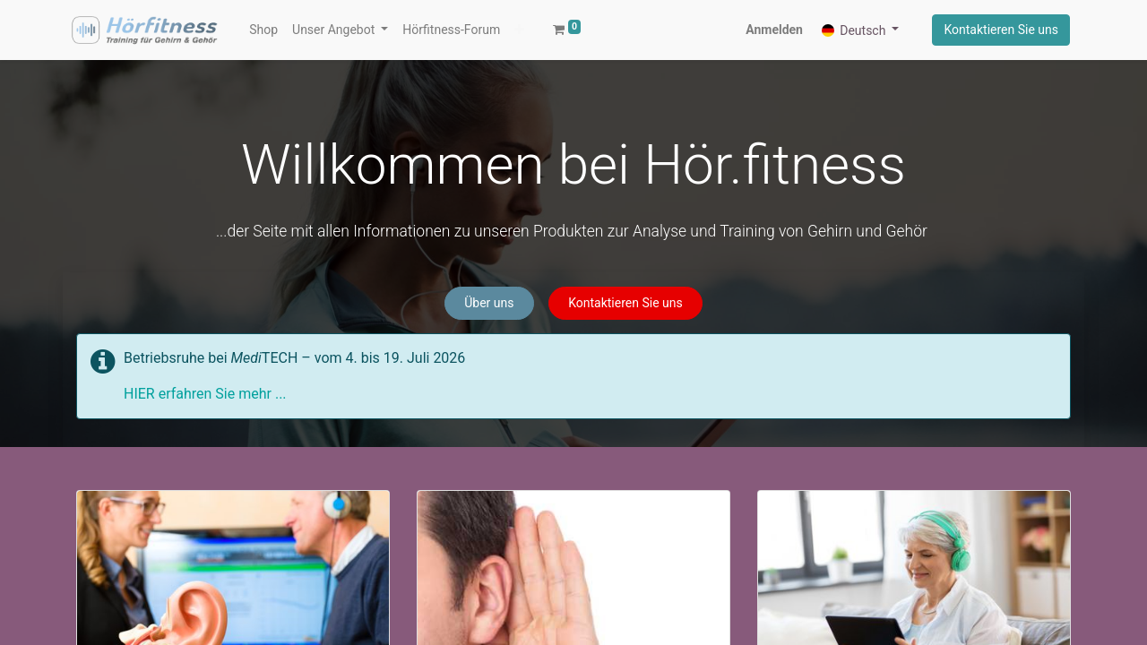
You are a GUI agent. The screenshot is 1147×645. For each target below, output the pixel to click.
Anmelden (774, 29)
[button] (519, 30)
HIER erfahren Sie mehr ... (205, 393)
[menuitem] (263, 30)
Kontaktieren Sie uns (1001, 29)
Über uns (488, 303)
